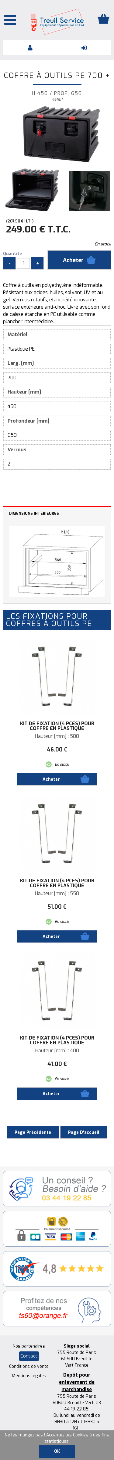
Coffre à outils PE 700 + (57, 75)
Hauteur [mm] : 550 (57, 893)
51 (57, 906)
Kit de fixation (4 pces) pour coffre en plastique (57, 726)
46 (57, 749)
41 (57, 1064)
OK (57, 1451)
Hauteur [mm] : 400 (57, 1050)
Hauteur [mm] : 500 (57, 736)
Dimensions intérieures (34, 513)
